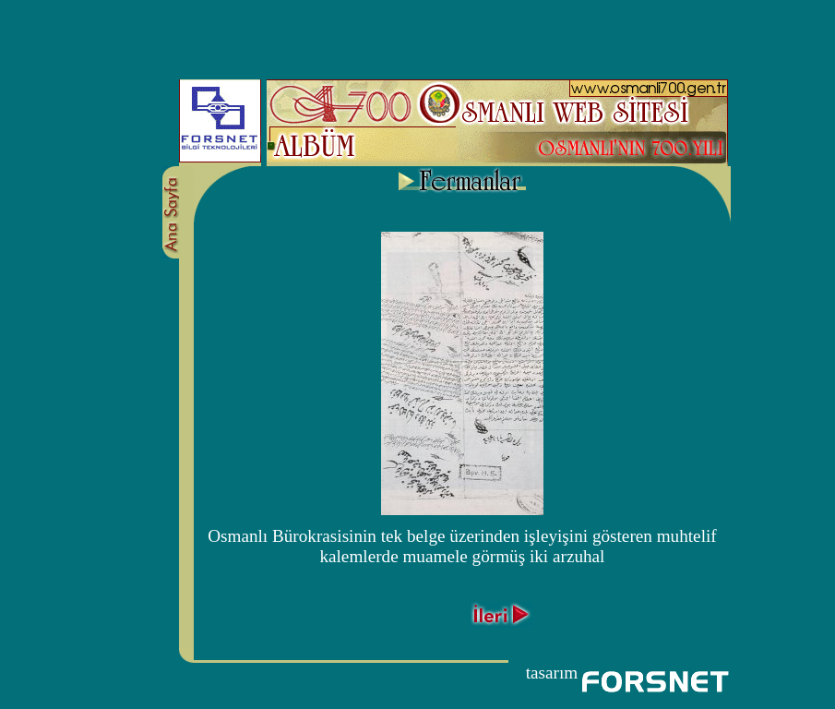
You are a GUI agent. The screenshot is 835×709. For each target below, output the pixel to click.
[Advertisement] (418, 35)
